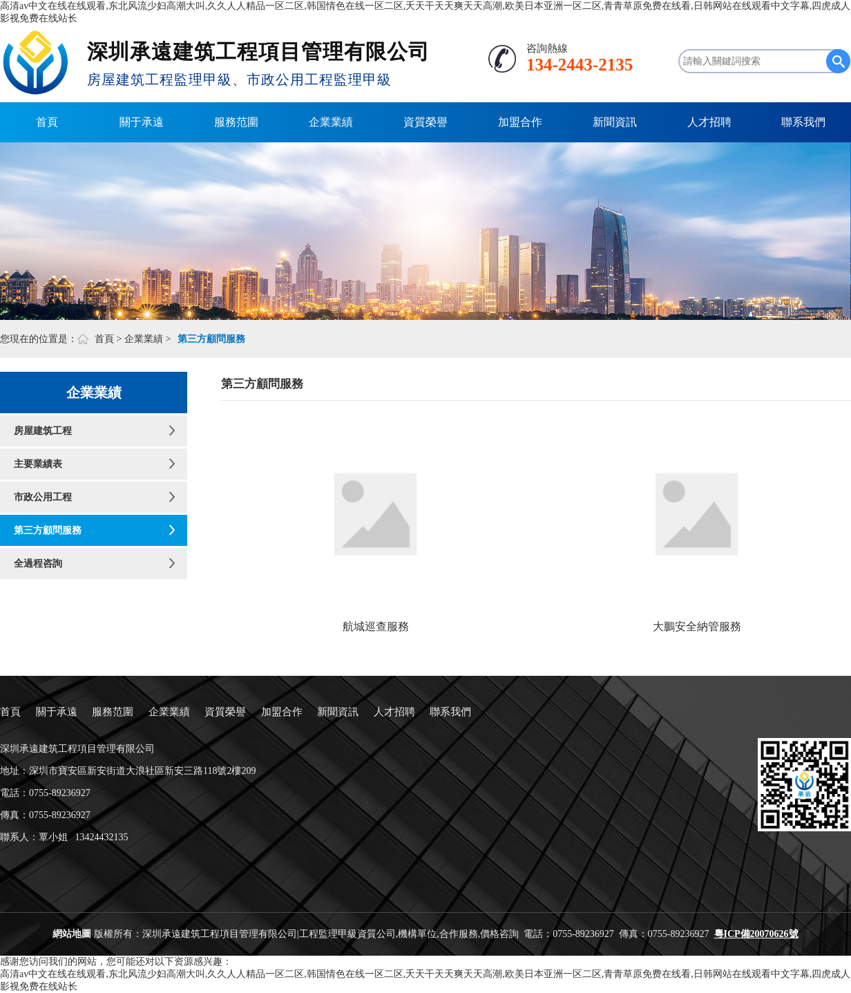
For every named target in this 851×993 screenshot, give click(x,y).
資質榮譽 (425, 122)
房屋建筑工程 (43, 431)
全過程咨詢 (38, 563)
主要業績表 (38, 464)
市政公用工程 (43, 497)
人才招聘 (709, 122)
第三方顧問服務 (48, 530)
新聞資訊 (615, 122)
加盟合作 (520, 122)
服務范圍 (236, 122)
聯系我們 (803, 122)
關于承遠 (141, 122)
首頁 (47, 122)
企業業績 (331, 122)
